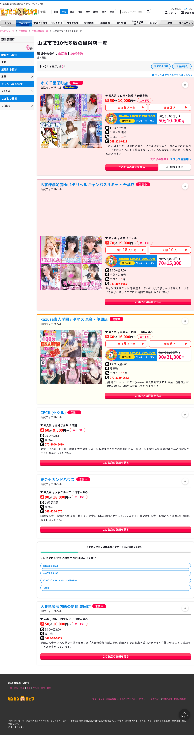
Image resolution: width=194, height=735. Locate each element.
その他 (47, 591)
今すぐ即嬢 (73, 22)
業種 (3, 76)
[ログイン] (171, 12)
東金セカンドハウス (57, 479)
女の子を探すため (53, 574)
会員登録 (187, 12)
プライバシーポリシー (137, 699)
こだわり (5, 105)
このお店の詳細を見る (132, 167)
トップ (8, 22)
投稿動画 (89, 22)
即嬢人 (170, 107)
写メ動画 (105, 22)
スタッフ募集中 (179, 159)
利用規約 (122, 699)
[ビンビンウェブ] (7, 31)
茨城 (72, 11)
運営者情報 (111, 699)
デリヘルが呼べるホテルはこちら (173, 74)
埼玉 (80, 11)
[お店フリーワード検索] (148, 11)
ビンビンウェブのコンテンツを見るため (65, 583)
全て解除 (42, 57)
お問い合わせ (180, 699)
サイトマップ (98, 699)
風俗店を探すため (53, 566)
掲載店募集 (167, 699)
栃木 (104, 11)
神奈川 (96, 11)
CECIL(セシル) (53, 412)
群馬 (112, 11)
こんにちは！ (182, 9)
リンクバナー (155, 699)
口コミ (153, 22)
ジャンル (5, 91)
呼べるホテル (186, 22)
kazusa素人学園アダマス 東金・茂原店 (74, 319)
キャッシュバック (137, 23)
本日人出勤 (126, 107)
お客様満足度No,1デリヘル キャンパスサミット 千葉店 (87, 184)
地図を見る (176, 167)
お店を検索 (161, 66)
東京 (88, 11)
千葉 (64, 11)
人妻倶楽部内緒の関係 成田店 (65, 606)
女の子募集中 (158, 159)
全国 (56, 11)
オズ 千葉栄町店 (54, 82)
